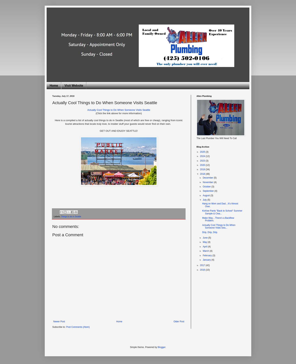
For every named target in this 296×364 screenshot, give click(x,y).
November (208, 182)
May (205, 242)
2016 (203, 270)
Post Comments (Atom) (78, 327)
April (205, 246)
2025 (203, 152)
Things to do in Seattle (71, 216)
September (208, 191)
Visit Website (73, 85)
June (205, 237)
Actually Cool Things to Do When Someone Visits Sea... (218, 226)
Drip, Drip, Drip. (210, 232)
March (206, 251)
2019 (203, 169)
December (208, 177)
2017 (203, 265)
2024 (203, 156)
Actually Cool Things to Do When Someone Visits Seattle (118, 110)
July (205, 200)
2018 (203, 174)
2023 (203, 160)
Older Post (178, 321)
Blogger (161, 347)
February (207, 255)
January (207, 260)
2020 (203, 165)
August (206, 195)
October (207, 186)
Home (54, 85)
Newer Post (59, 321)
